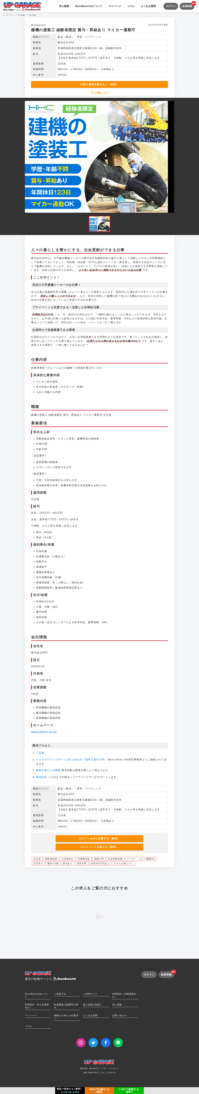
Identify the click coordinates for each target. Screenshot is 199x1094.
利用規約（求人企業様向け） (37, 1006)
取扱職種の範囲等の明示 (66, 1006)
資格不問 (99, 859)
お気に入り (101, 92)
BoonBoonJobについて (88, 6)
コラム (131, 6)
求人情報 (117, 1004)
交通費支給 (84, 859)
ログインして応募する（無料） (99, 847)
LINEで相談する (129, 1090)
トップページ (8, 15)
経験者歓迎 (51, 859)
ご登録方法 (60, 994)
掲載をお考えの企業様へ (66, 1017)
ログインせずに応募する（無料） (99, 838)
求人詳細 (32, 15)
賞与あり (67, 863)
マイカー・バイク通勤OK (141, 859)
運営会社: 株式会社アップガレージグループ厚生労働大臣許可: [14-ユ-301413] (99, 1068)
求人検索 (64, 6)
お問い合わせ (119, 1015)
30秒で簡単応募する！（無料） (99, 84)
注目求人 (38, 863)
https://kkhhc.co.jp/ (44, 731)
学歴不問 (81, 863)
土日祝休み (67, 859)
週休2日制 (53, 863)
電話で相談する (70, 1090)
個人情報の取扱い (92, 1004)
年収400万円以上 (100, 863)
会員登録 (188, 5)
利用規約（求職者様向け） (124, 995)
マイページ (115, 6)
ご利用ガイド (90, 994)
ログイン (171, 6)
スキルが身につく (123, 863)
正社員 (37, 859)
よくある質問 (148, 6)
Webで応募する (99, 1090)
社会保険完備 (115, 859)
